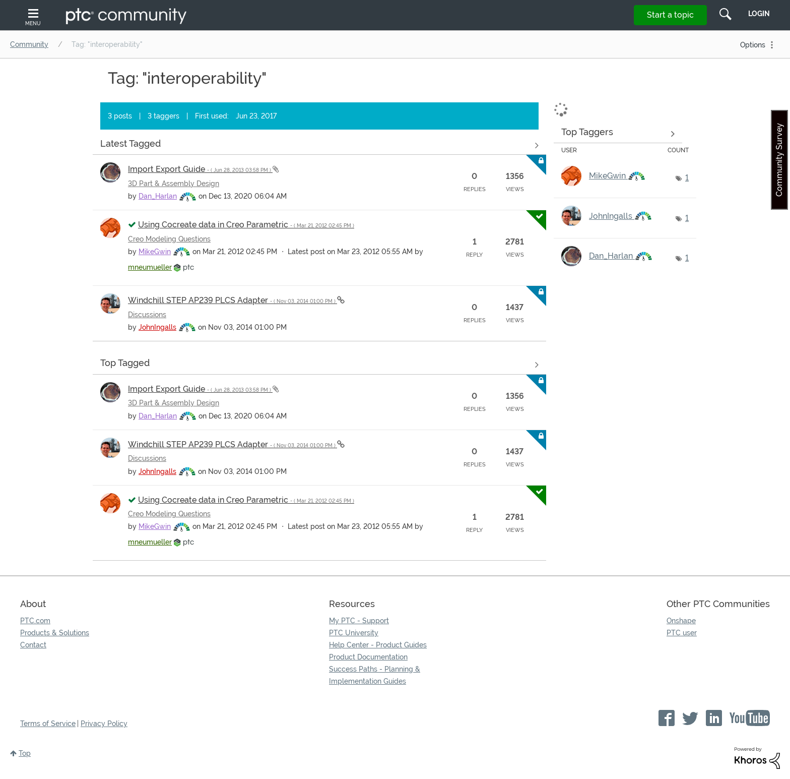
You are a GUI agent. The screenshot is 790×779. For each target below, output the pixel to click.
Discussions (147, 315)
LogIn (759, 14)
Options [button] (752, 45)
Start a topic (670, 15)
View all (319, 145)
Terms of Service (48, 723)
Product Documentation (368, 657)
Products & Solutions (54, 633)
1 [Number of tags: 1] (687, 178)
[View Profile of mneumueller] (150, 267)
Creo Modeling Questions (169, 239)
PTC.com (35, 621)
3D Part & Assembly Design (173, 183)
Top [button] (25, 753)
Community (29, 44)
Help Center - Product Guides (378, 645)
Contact (33, 645)
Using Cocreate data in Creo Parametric (246, 224)
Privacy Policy (104, 723)
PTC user (682, 633)
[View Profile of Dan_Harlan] (158, 196)
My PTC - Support (359, 621)
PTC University (353, 633)
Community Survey (779, 160)
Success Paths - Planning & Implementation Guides (374, 675)
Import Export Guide (200, 169)
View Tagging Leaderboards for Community (618, 133)
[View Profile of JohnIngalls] (157, 327)
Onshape (681, 621)
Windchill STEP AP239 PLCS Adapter (232, 300)
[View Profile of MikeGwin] (155, 252)
